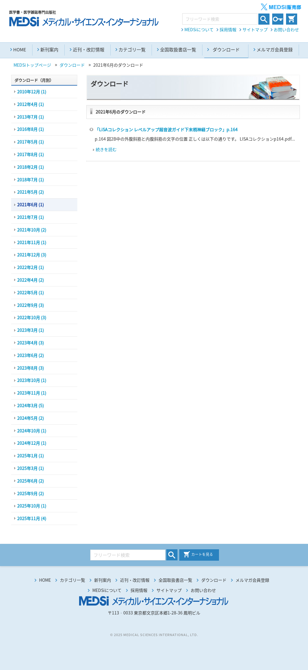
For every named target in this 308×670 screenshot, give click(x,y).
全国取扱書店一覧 (178, 49)
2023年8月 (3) (30, 368)
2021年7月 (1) (30, 217)
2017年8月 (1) (30, 154)
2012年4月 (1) (30, 104)
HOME (19, 49)
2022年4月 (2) (30, 280)
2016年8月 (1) (30, 129)
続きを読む (106, 149)
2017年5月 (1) (30, 142)
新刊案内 (49, 49)
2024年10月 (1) (31, 431)
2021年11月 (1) (31, 242)
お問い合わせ (286, 29)
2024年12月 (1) (31, 443)
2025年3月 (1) (30, 468)
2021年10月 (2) (31, 230)
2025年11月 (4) (31, 518)
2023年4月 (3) (30, 343)
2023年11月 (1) (31, 393)
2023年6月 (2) (30, 355)
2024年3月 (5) (30, 405)
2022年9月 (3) (30, 305)
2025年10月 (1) (31, 506)
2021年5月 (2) (30, 192)
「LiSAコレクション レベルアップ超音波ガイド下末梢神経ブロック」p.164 (166, 129)
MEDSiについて (199, 29)
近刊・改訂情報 (88, 49)
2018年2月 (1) (30, 167)
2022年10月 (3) (31, 317)
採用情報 (228, 29)
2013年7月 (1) (30, 117)
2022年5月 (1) (30, 293)
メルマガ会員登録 (275, 49)
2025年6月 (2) (30, 481)
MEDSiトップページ (32, 65)
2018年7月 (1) (30, 180)
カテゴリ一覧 (132, 49)
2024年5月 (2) (30, 418)
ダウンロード (72, 65)
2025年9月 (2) (30, 493)
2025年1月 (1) (30, 456)
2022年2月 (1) (30, 267)
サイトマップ (255, 29)
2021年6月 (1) (30, 205)
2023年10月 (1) (31, 380)
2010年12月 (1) (31, 92)
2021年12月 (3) (31, 255)
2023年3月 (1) (30, 330)
